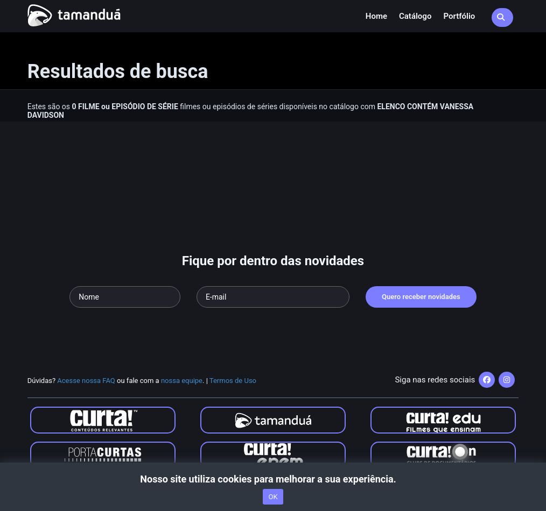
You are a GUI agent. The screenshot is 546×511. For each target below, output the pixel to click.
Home (376, 16)
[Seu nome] (124, 297)
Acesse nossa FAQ (86, 381)
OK (272, 497)
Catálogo (415, 16)
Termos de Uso (232, 381)
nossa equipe (181, 381)
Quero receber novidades (421, 297)
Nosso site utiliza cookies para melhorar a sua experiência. (272, 479)
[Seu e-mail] (273, 297)
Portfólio (459, 16)
